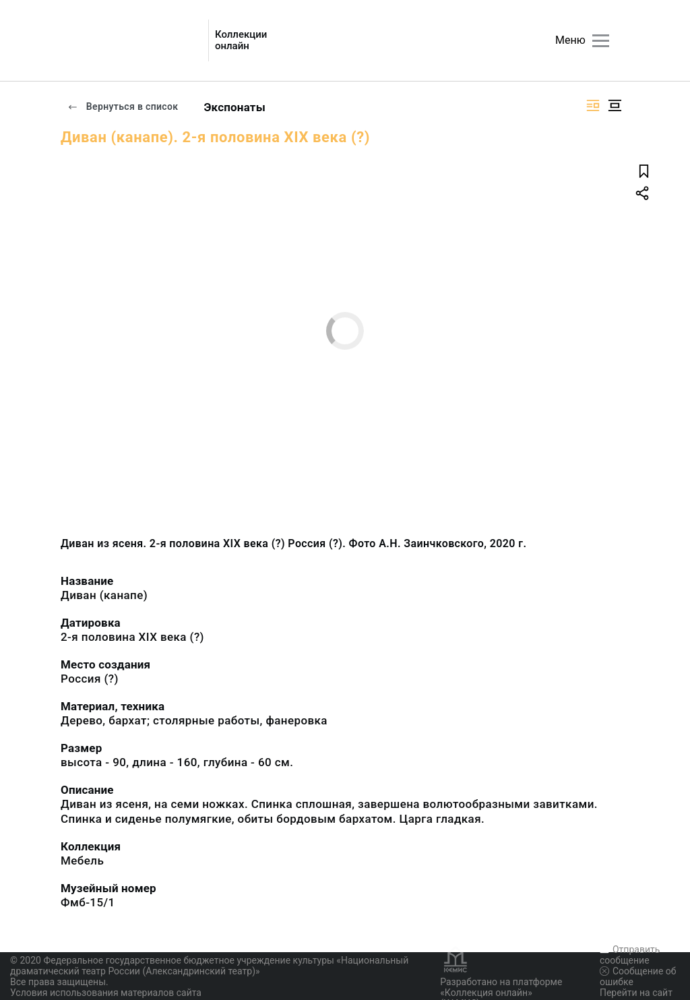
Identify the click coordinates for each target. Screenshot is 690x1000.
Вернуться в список (122, 106)
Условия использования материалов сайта (105, 992)
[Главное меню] (601, 41)
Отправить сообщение (630, 955)
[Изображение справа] (593, 105)
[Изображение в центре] (614, 105)
